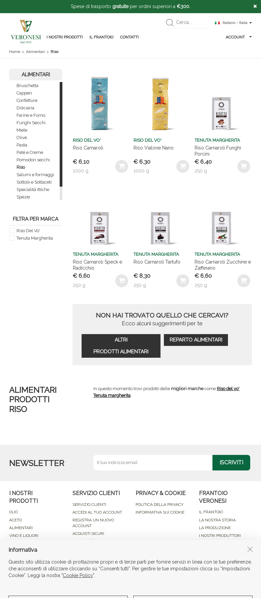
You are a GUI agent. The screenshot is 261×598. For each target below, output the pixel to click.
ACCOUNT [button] (239, 37)
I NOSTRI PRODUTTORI (220, 535)
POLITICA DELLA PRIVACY (159, 504)
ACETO (15, 520)
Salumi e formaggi (35, 174)
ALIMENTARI (21, 527)
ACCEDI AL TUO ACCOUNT (97, 512)
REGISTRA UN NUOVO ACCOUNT (93, 523)
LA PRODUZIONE (215, 527)
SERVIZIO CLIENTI (89, 504)
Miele (22, 130)
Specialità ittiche (33, 189)
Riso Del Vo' (28, 230)
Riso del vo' (228, 388)
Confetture (27, 100)
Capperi (24, 93)
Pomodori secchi (33, 159)
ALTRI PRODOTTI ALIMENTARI (120, 346)
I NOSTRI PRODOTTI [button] (65, 37)
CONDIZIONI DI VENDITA (95, 557)
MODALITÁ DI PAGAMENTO (97, 541)
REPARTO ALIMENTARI (196, 340)
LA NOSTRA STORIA (217, 520)
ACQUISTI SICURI (88, 533)
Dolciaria (25, 107)
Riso (21, 167)
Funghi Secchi (31, 122)
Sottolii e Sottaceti (34, 182)
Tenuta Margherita (35, 238)
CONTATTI (129, 37)
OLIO (13, 512)
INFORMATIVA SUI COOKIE (160, 512)
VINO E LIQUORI (23, 535)
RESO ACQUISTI (87, 549)
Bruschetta (27, 85)
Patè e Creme (30, 152)
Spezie (23, 196)
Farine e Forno (31, 115)
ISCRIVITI (231, 462)
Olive (22, 137)
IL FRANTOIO (101, 37)
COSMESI (17, 543)
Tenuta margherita (111, 395)
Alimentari (35, 51)
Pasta (22, 144)
